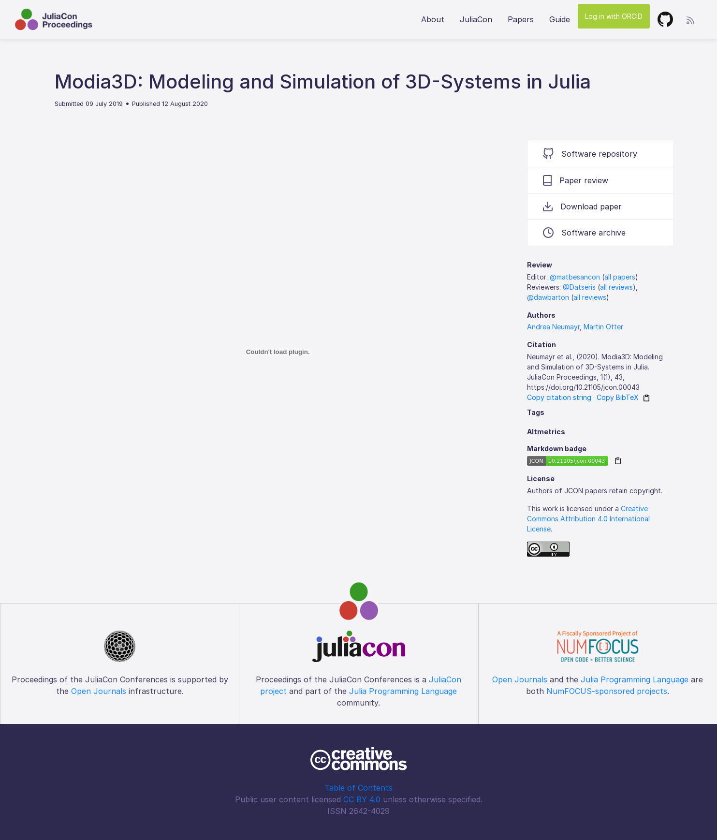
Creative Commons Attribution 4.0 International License (588, 518)
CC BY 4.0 (361, 799)
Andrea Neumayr (553, 327)
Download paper (582, 206)
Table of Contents (358, 788)
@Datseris (579, 287)
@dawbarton (548, 297)
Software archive (584, 232)
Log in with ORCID (614, 16)
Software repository (590, 153)
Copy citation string (559, 397)
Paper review (575, 180)
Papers (521, 19)
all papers (619, 277)
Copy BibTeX (618, 397)
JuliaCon (476, 19)
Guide (559, 19)
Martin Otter (603, 327)
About (432, 19)
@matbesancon (575, 277)
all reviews (616, 287)
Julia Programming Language (403, 691)
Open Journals (98, 691)
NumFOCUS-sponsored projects (606, 691)
